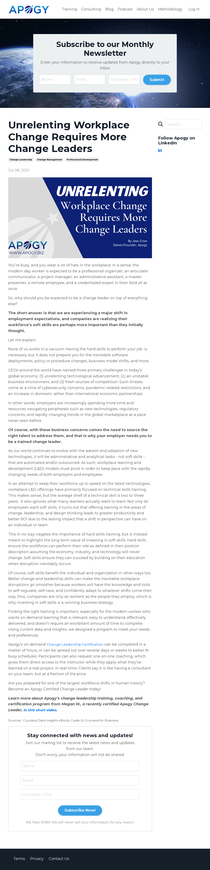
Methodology (170, 9)
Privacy (37, 859)
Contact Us (59, 859)
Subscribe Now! (80, 811)
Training (69, 9)
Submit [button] (157, 79)
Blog (109, 9)
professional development (82, 160)
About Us (145, 9)
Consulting (91, 9)
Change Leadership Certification (76, 645)
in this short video (41, 710)
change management (49, 160)
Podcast (125, 9)
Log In (194, 9)
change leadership (20, 160)
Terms (19, 859)
